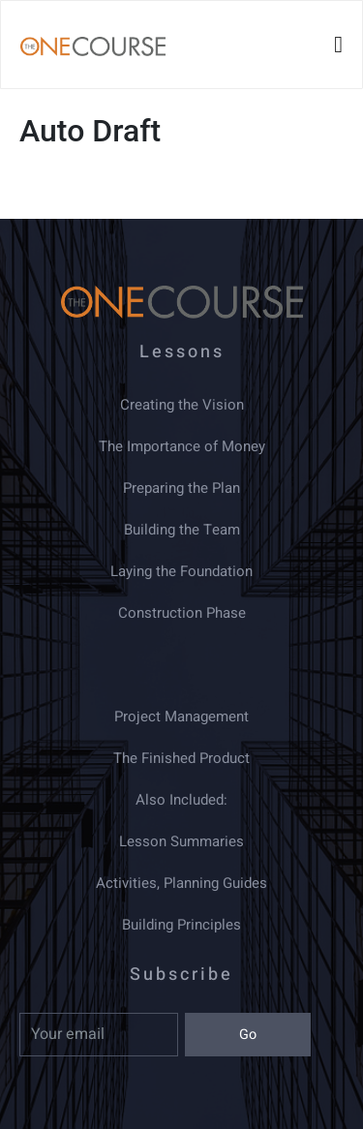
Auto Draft (90, 130)
